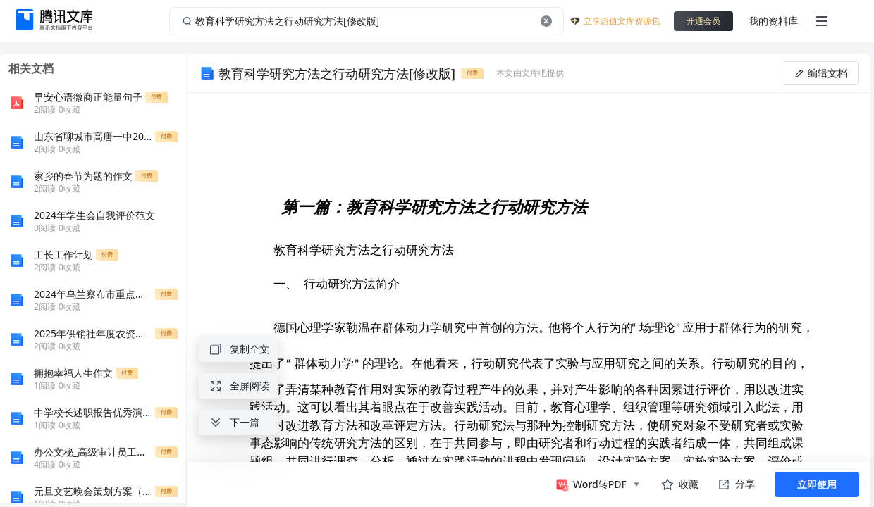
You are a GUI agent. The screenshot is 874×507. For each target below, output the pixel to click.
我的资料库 (773, 20)
